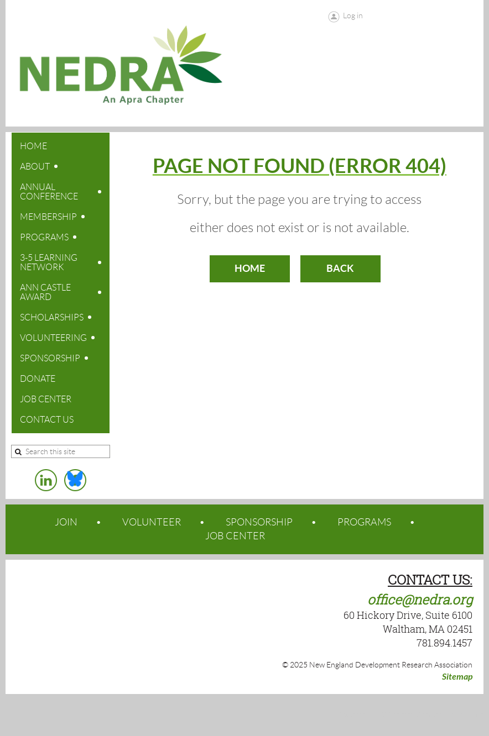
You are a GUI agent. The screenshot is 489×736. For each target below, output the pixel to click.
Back (340, 268)
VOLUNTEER (151, 522)
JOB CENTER (235, 536)
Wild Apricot (394, 715)
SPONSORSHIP (259, 522)
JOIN (66, 522)
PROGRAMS (364, 522)
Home (250, 268)
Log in (353, 15)
